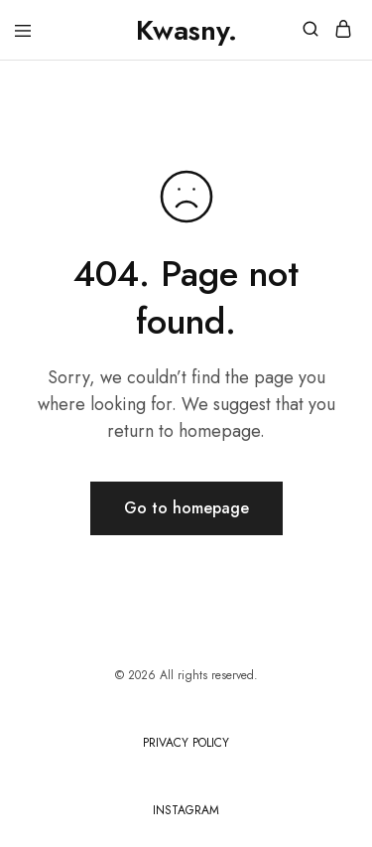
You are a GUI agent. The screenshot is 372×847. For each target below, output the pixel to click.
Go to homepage (186, 507)
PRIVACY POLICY (186, 743)
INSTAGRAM (186, 810)
